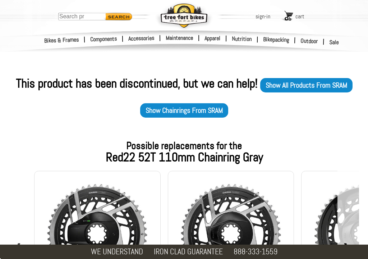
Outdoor (309, 41)
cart (299, 16)
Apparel (212, 38)
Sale (334, 42)
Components (103, 39)
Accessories (141, 38)
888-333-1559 (255, 251)
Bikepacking (276, 40)
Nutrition (242, 39)
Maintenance (179, 38)
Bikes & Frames (61, 40)
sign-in (263, 16)
